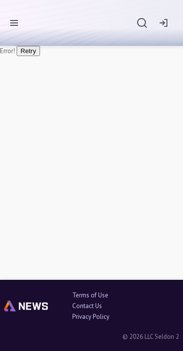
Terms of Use (90, 295)
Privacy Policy (90, 316)
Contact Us (87, 306)
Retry (28, 51)
